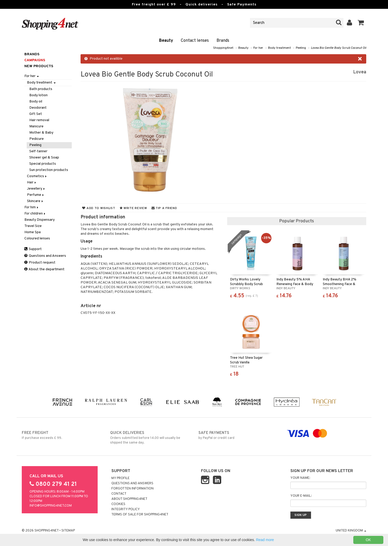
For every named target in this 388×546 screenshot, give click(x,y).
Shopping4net (223, 48)
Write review (133, 208)
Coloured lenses (37, 238)
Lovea (359, 72)
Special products (42, 164)
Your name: (300, 478)
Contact (118, 494)
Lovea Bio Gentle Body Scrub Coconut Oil (338, 48)
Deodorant (38, 108)
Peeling (301, 48)
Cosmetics (37, 176)
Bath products (40, 89)
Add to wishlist (98, 208)
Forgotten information (132, 489)
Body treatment (279, 48)
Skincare (35, 201)
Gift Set (35, 114)
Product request (39, 262)
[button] (361, 23)
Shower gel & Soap (44, 157)
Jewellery (36, 188)
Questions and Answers (45, 256)
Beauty (166, 40)
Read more (265, 540)
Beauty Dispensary (39, 220)
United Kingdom (351, 531)
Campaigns (34, 60)
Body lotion (38, 95)
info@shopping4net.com (51, 506)
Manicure (36, 126)
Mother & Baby (41, 132)
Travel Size (33, 226)
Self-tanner (38, 151)
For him (31, 207)
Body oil (35, 101)
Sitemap (68, 531)
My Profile (120, 478)
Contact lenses (195, 40)
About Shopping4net (129, 499)
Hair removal (39, 120)
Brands (223, 40)
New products (38, 66)
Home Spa (32, 232)
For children (35, 213)
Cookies (118, 504)
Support (33, 249)
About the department (44, 269)
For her (258, 48)
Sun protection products (48, 170)
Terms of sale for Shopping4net (139, 515)
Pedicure (36, 139)
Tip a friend (164, 208)
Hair (32, 182)
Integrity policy (125, 509)
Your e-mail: (301, 496)
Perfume (36, 195)
